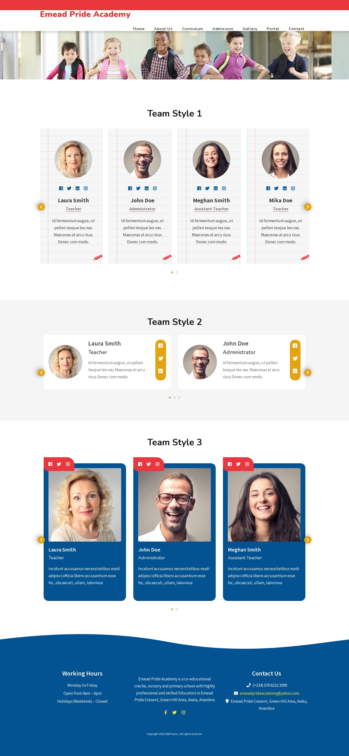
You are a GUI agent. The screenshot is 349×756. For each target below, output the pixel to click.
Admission (222, 29)
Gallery (250, 29)
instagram (183, 712)
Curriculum (192, 29)
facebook (165, 712)
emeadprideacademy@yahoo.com (269, 693)
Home (139, 29)
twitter (174, 712)
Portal (273, 29)
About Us (163, 29)
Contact (296, 29)
